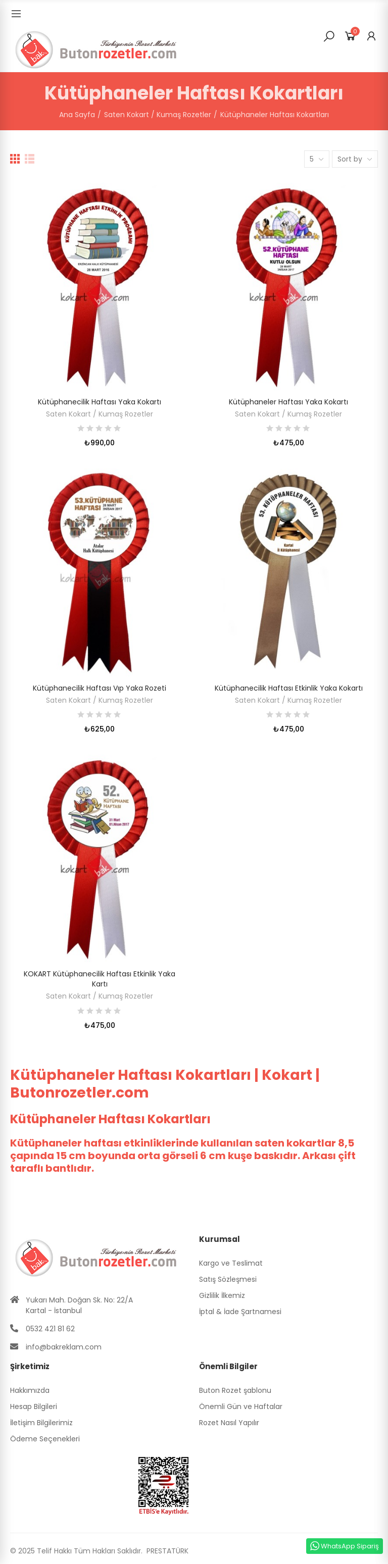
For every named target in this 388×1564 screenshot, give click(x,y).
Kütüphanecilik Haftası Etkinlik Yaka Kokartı (289, 688)
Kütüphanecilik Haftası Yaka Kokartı (99, 402)
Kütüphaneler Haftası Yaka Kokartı (288, 402)
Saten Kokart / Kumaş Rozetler (99, 414)
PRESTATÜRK (166, 1551)
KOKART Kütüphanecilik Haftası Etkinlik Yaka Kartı (99, 979)
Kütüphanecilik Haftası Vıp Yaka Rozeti (99, 688)
